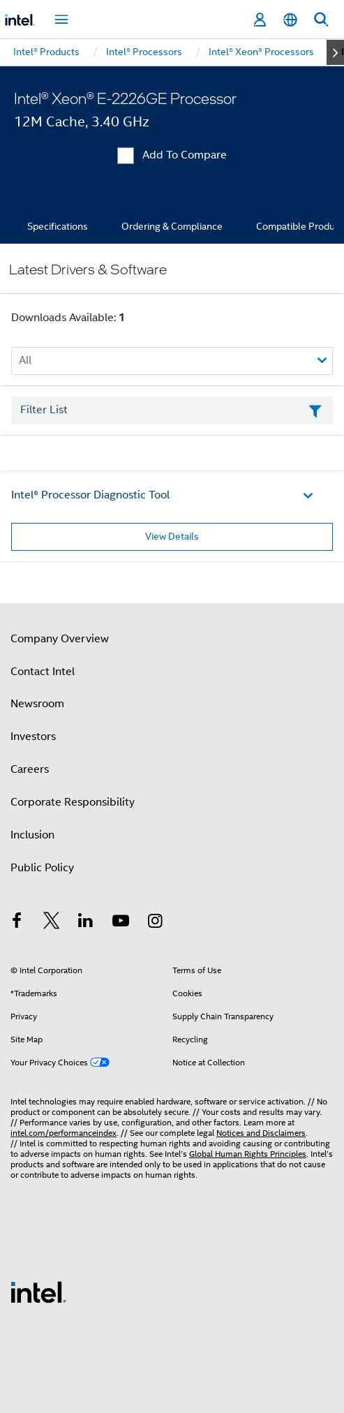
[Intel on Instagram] (155, 922)
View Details (172, 536)
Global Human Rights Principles (247, 1153)
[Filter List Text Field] (172, 410)
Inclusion (32, 835)
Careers (29, 769)
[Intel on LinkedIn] (86, 922)
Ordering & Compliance (172, 226)
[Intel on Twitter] (51, 922)
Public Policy (42, 868)
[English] (290, 20)
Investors (33, 737)
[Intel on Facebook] (17, 922)
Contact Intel (42, 672)
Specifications (57, 226)
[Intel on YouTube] (121, 922)
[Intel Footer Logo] (38, 1292)
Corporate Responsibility (72, 802)
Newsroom (37, 704)
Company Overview (59, 639)
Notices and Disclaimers (261, 1132)
